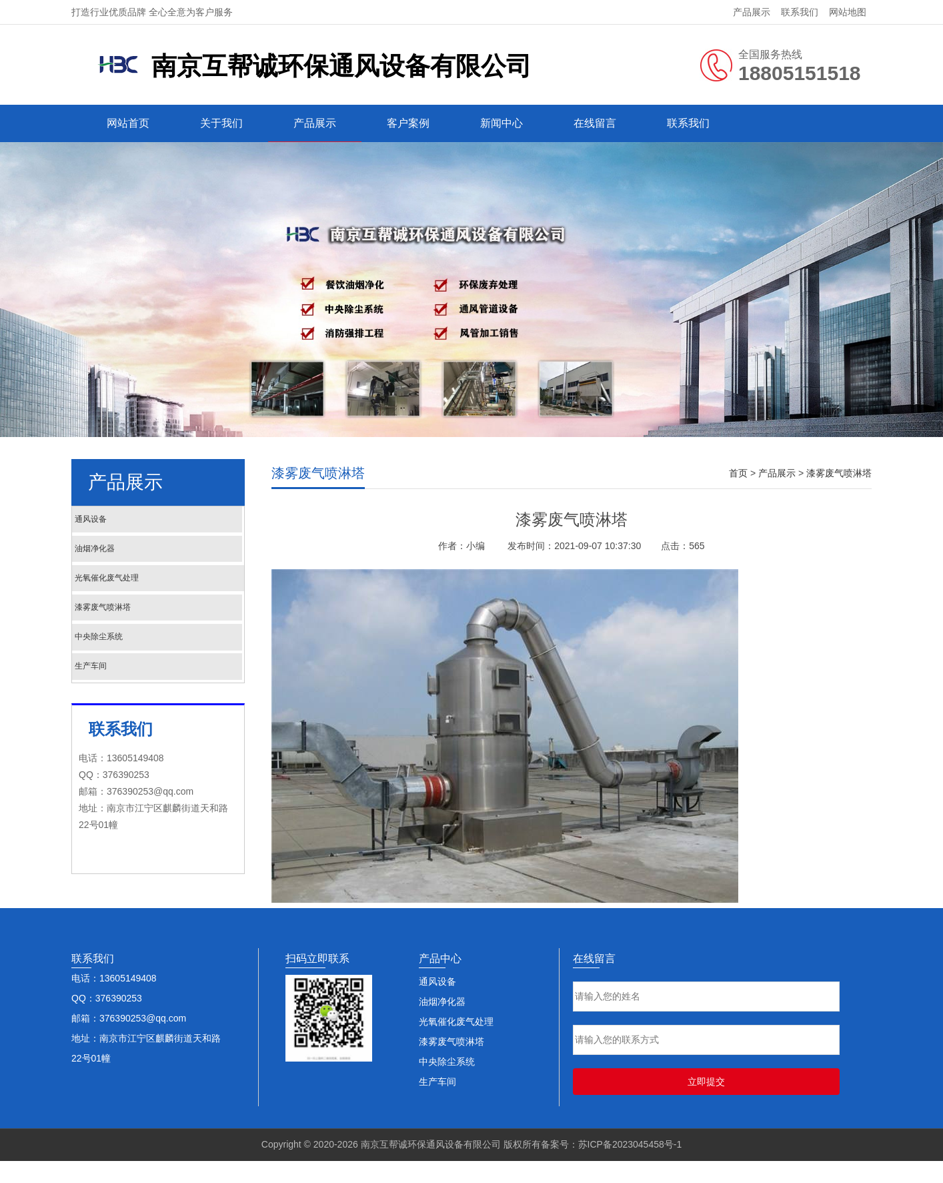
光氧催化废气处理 (141, 593)
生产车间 (120, 699)
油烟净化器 (125, 558)
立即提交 (706, 1103)
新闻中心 (501, 123)
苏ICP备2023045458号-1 (630, 1166)
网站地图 (847, 12)
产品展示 (751, 12)
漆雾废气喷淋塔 (136, 629)
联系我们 (799, 12)
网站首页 (128, 123)
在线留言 (595, 123)
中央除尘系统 (131, 664)
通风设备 (120, 522)
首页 (738, 473)
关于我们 (221, 123)
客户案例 (408, 123)
